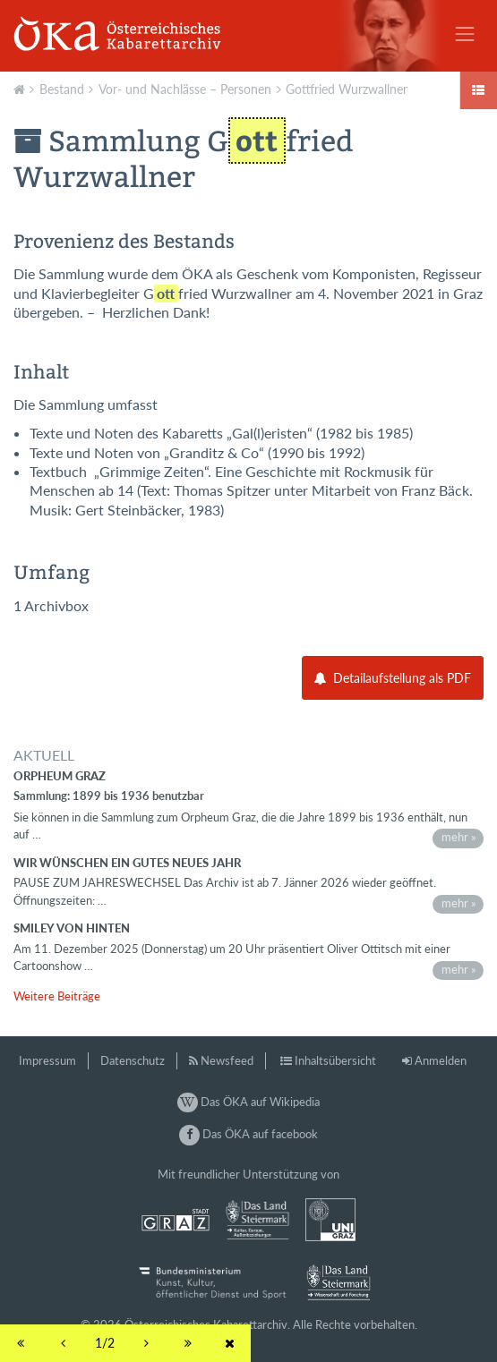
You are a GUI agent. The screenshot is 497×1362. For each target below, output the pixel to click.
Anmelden (441, 1060)
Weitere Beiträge (56, 996)
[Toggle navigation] (464, 34)
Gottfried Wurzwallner (346, 89)
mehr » (458, 837)
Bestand (61, 89)
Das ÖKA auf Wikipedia (248, 1101)
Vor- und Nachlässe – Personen (185, 89)
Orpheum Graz (59, 776)
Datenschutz (132, 1060)
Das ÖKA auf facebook (248, 1134)
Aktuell (21, 87)
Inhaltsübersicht (335, 1060)
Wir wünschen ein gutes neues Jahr (127, 863)
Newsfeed (227, 1060)
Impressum (47, 1060)
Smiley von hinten (71, 928)
